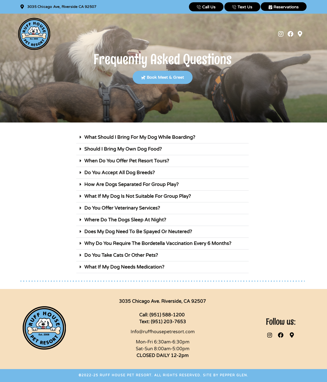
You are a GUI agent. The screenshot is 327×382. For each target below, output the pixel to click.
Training (159, 34)
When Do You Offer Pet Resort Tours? (126, 161)
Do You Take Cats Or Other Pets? (121, 255)
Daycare (137, 34)
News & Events (236, 34)
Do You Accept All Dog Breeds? (119, 173)
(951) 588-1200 (167, 315)
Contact (209, 34)
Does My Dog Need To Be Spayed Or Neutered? (138, 232)
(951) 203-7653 (168, 322)
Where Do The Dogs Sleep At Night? (125, 220)
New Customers (89, 34)
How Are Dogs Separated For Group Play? (131, 184)
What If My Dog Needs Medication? (124, 267)
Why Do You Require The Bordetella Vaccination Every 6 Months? (157, 243)
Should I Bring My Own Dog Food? (123, 149)
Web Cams (184, 34)
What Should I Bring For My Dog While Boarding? (139, 137)
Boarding (118, 34)
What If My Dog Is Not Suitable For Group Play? (137, 196)
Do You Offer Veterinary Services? (122, 208)
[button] (162, 137)
